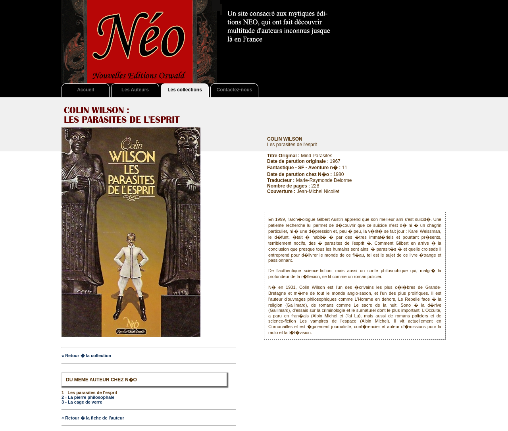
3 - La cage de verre (82, 402)
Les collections (184, 90)
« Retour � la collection (86, 355)
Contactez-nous (234, 90)
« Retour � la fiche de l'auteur (93, 418)
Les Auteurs (135, 90)
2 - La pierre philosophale (88, 397)
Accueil (85, 90)
